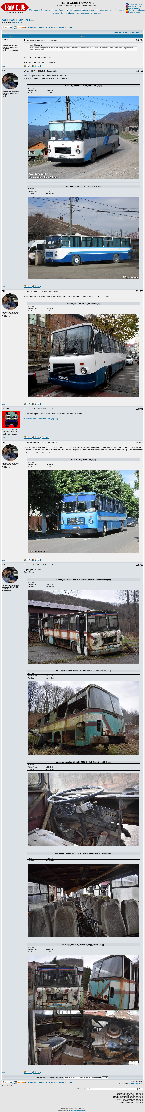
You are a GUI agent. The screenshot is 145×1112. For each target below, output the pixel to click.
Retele (77, 10)
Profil (64, 13)
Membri (56, 13)
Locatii (69, 10)
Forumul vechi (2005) (105, 10)
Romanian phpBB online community (79, 1110)
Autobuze (69, 27)
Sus (3, 66)
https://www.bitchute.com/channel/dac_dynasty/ (41, 419)
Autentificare (96, 13)
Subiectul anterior (120, 32)
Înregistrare (119, 10)
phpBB (68, 1108)
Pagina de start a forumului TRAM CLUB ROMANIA (46, 27)
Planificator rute (88, 10)
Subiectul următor (135, 32)
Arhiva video (34, 10)
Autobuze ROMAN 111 (18, 19)
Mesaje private (83, 13)
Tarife (55, 10)
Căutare (71, 13)
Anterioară (15, 22)
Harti (61, 10)
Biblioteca (45, 10)
